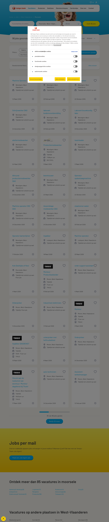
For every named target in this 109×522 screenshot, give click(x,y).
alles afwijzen (60, 79)
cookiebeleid (57, 45)
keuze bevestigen (36, 79)
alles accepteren (73, 79)
